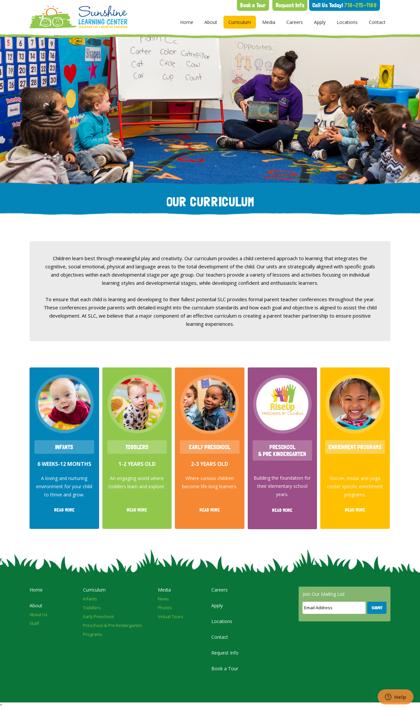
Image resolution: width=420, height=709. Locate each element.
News (163, 599)
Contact (377, 22)
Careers (294, 22)
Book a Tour (253, 5)
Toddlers (92, 608)
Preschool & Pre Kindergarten (112, 625)
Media (268, 22)
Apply (320, 22)
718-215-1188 (344, 5)
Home (186, 22)
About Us (39, 614)
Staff (34, 623)
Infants (90, 599)
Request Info (290, 5)
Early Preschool (98, 616)
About (210, 22)
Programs (92, 634)
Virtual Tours (170, 616)
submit (377, 607)
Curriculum (239, 22)
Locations (347, 22)
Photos (165, 608)
